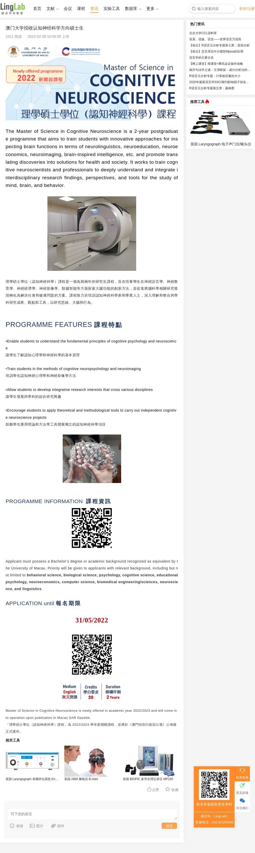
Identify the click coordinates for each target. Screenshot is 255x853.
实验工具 (112, 8)
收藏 (171, 789)
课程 (81, 8)
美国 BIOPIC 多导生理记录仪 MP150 (148, 779)
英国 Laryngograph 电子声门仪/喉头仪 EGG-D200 (220, 144)
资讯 (94, 8)
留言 (169, 826)
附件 (58, 826)
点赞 (153, 789)
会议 (68, 8)
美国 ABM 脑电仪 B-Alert (81, 779)
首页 (37, 8)
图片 (36, 826)
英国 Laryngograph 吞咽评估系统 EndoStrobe (32, 779)
